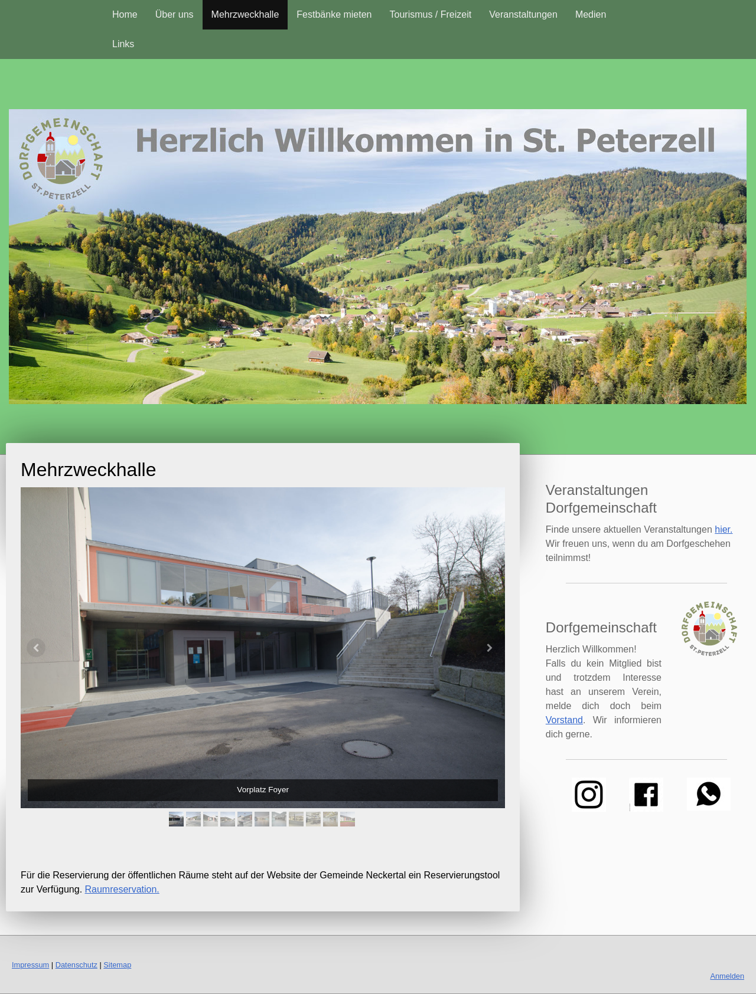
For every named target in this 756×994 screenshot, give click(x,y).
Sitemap (117, 964)
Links (123, 44)
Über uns (174, 14)
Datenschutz (76, 964)
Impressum (30, 964)
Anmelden (727, 976)
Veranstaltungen (523, 14)
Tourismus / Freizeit (431, 14)
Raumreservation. (122, 889)
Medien (590, 14)
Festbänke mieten (334, 14)
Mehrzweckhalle (245, 14)
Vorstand (564, 720)
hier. (723, 529)
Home (125, 14)
